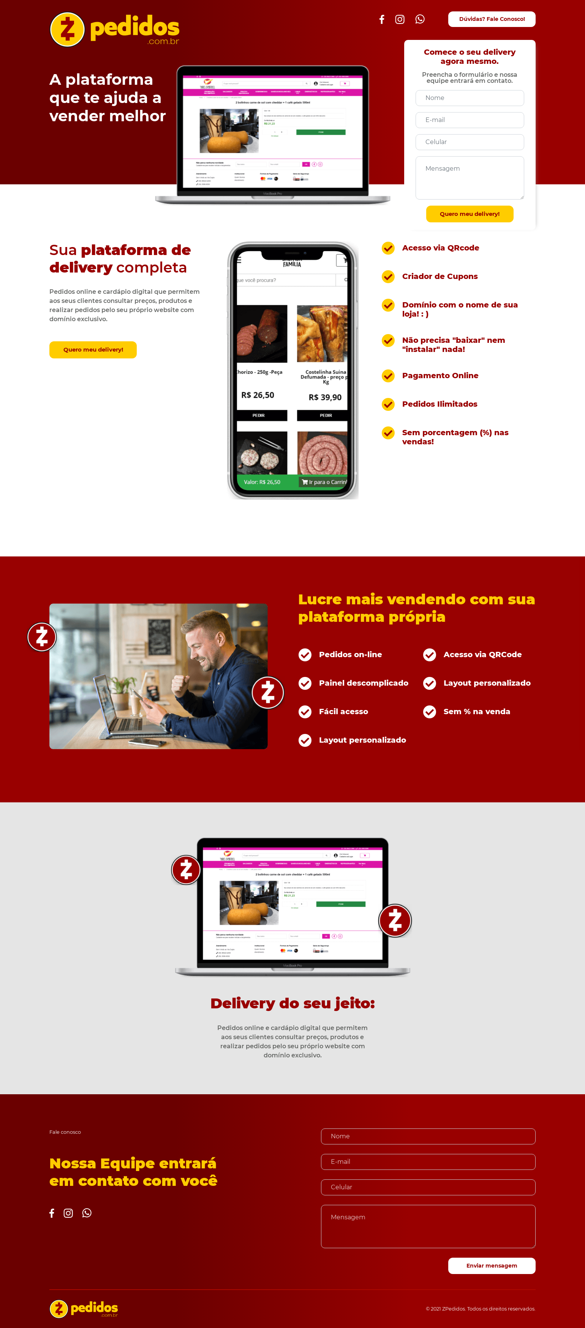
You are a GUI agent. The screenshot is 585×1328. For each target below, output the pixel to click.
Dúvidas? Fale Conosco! (492, 19)
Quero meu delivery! (470, 213)
